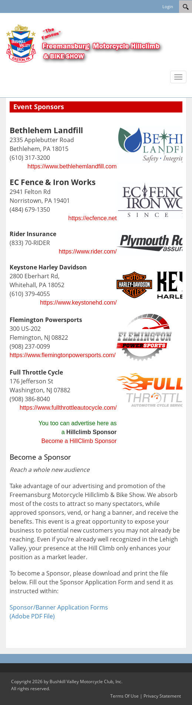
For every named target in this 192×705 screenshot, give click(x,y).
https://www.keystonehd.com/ (78, 302)
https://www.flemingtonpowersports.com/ (62, 355)
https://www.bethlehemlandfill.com (72, 166)
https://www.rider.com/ (88, 251)
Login (167, 6)
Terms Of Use (124, 696)
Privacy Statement (162, 696)
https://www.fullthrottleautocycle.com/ (68, 407)
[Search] (185, 6)
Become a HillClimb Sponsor (79, 441)
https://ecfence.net (92, 218)
